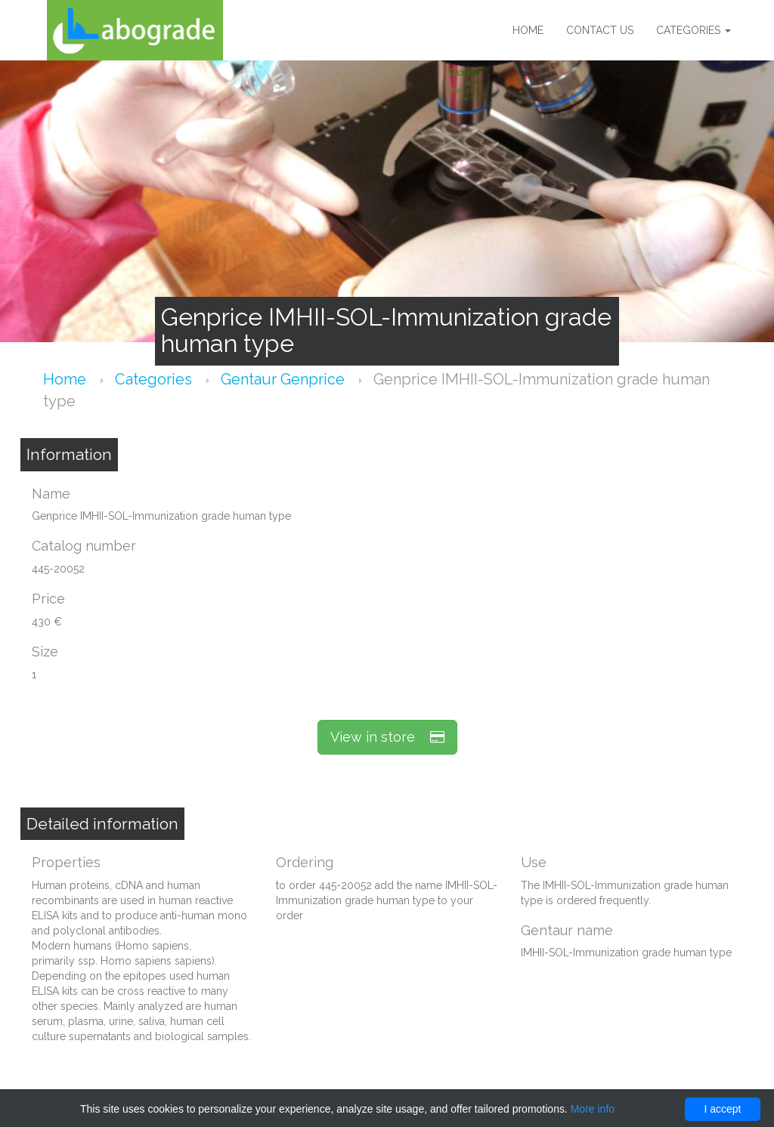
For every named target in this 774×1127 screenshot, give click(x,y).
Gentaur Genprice (284, 379)
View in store (387, 737)
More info (593, 1109)
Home (527, 30)
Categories (693, 30)
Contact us (599, 30)
